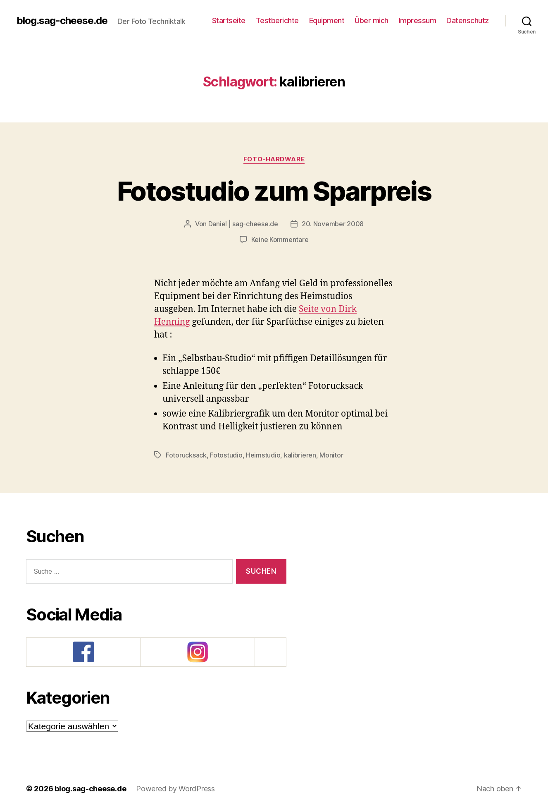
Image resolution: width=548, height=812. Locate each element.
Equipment (327, 20)
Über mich (371, 20)
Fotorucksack (186, 455)
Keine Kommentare (280, 239)
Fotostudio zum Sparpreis (274, 191)
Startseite (228, 20)
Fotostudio (226, 455)
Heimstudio (263, 455)
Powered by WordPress (175, 788)
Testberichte (277, 20)
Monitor (331, 455)
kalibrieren (300, 455)
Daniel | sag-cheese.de (243, 224)
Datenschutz (467, 20)
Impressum (417, 20)
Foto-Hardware (274, 159)
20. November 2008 (333, 224)
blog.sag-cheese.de (62, 21)
